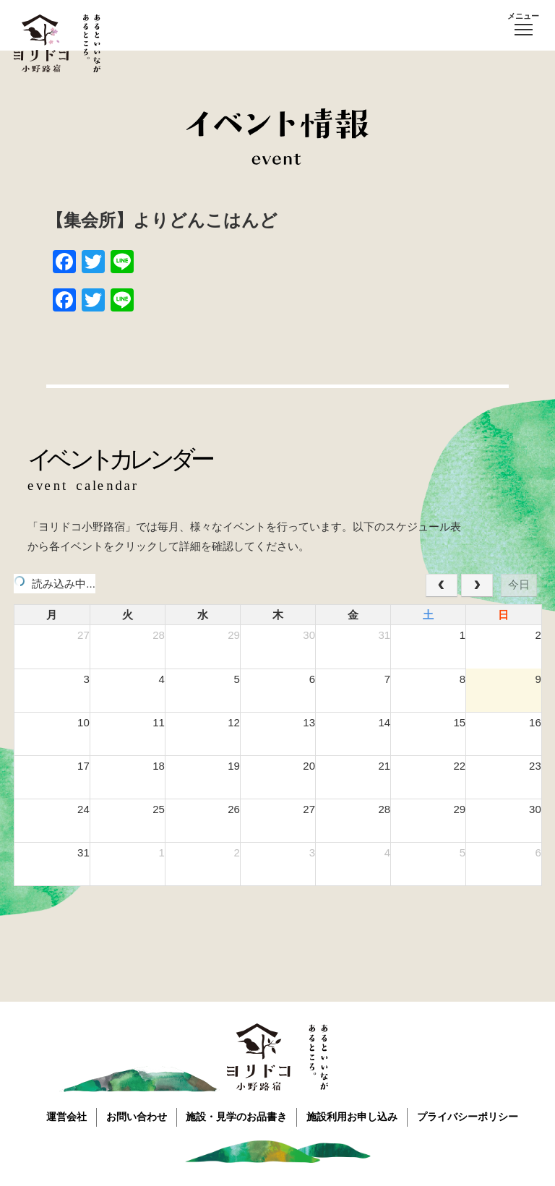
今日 (519, 584)
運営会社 (61, 1116)
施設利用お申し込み (356, 1116)
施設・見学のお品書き (237, 1116)
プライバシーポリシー (474, 1116)
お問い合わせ (134, 1116)
